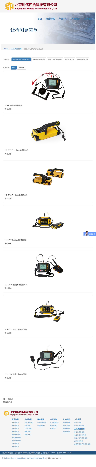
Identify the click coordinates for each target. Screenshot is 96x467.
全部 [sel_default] (13, 68)
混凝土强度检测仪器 (55, 59)
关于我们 (88, 19)
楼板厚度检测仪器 (39, 59)
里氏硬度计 (15, 422)
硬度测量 (15, 419)
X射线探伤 (28, 428)
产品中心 (63, 19)
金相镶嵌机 (66, 431)
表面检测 (53, 419)
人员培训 (75, 19)
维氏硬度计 (15, 431)
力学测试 (77, 419)
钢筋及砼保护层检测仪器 (21, 59)
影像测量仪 (54, 425)
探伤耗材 (27, 434)
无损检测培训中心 (9, 458)
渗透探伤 (27, 431)
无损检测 (28, 419)
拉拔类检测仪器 (82, 59)
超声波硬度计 (16, 440)
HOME (5, 49)
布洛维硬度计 (16, 437)
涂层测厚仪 (41, 425)
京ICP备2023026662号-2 (36, 458)
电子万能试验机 (79, 425)
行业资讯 (50, 19)
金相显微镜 (66, 422)
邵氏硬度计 (15, 443)
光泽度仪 (53, 428)
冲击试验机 (78, 422)
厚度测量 (40, 419)
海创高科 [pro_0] (22, 68)
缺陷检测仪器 (69, 59)
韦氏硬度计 (15, 446)
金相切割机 (66, 425)
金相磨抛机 (66, 428)
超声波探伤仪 (29, 422)
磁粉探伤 (27, 425)
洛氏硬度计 (15, 428)
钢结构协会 (21, 458)
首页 (40, 19)
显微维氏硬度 (16, 434)
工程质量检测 (16, 49)
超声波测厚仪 (41, 422)
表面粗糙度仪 (54, 422)
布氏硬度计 (15, 425)
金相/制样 (66, 419)
